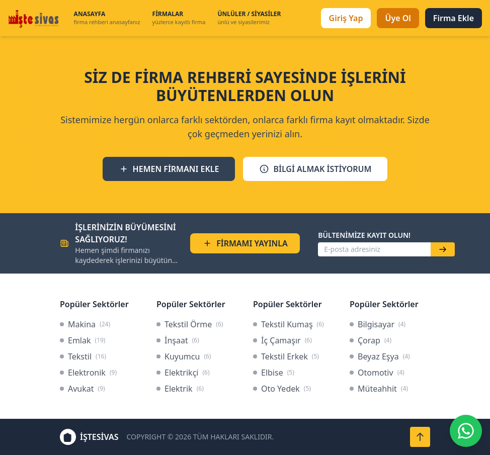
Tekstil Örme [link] (189, 324)
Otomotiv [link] (377, 372)
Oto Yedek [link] (282, 388)
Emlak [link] (82, 340)
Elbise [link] (273, 372)
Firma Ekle (453, 18)
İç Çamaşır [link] (282, 340)
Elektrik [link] (180, 388)
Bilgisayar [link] (377, 324)
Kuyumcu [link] (183, 356)
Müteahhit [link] (379, 388)
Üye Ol (398, 18)
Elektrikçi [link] (183, 372)
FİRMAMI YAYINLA (245, 243)
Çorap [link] (370, 340)
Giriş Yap (346, 18)
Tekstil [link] (83, 356)
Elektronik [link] (88, 372)
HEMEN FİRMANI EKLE (169, 168)
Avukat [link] (82, 388)
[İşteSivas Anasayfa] (35, 18)
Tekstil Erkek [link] (286, 356)
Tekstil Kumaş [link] (288, 324)
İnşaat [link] (177, 340)
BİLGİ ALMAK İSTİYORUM (315, 168)
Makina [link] (85, 324)
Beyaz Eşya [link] (380, 356)
